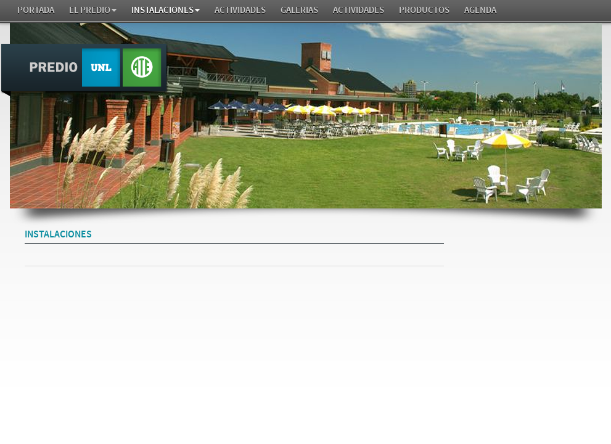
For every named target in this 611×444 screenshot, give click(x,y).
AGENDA (480, 10)
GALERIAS (299, 10)
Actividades (240, 10)
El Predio (93, 10)
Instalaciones (165, 10)
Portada (35, 10)
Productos (424, 10)
